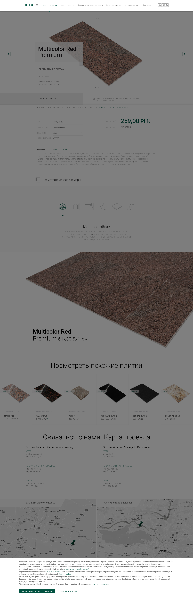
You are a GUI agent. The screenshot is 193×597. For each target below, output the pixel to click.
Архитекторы (118, 11)
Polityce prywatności (100, 584)
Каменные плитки (33, 12)
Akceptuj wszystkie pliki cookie (37, 591)
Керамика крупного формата (74, 11)
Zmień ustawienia (68, 591)
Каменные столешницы (99, 11)
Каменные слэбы (51, 11)
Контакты (130, 11)
